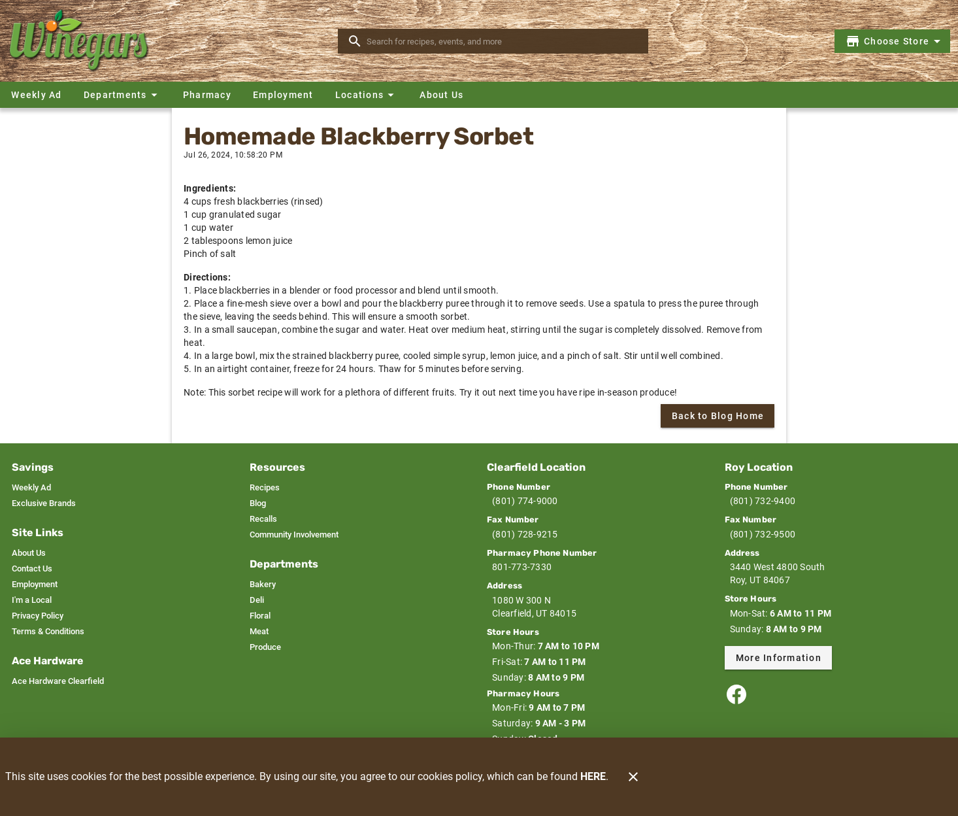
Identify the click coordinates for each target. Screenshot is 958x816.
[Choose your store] (895, 41)
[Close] (633, 777)
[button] (122, 95)
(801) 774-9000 (525, 501)
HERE (593, 776)
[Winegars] (83, 41)
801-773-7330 (522, 567)
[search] (502, 41)
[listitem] (31, 488)
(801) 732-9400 (763, 501)
